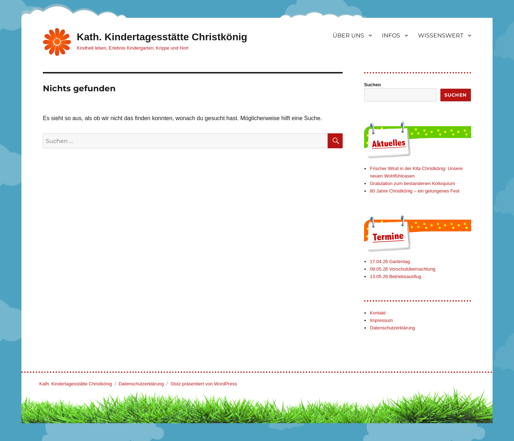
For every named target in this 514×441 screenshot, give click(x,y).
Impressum (381, 320)
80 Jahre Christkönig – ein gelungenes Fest (414, 191)
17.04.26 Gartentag (390, 261)
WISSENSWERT (440, 35)
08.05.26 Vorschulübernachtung (402, 269)
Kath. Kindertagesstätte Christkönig (162, 36)
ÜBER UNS (348, 35)
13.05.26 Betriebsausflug (395, 276)
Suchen (372, 84)
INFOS (391, 35)
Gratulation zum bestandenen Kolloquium (412, 183)
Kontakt (378, 313)
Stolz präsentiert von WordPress (204, 383)
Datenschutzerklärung (392, 327)
